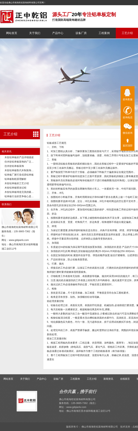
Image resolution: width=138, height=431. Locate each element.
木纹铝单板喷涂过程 (15, 187)
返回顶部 (127, 143)
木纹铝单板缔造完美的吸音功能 (22, 192)
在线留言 (125, 378)
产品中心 (57, 33)
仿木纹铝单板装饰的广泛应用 (20, 161)
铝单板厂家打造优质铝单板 (19, 174)
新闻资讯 (108, 378)
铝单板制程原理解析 (15, 179)
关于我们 (34, 33)
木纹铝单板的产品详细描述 (19, 157)
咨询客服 (127, 95)
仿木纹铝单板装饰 (14, 166)
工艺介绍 (127, 33)
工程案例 (104, 33)
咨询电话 (127, 112)
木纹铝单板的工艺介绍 (17, 183)
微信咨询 (127, 128)
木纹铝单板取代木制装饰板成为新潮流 (25, 170)
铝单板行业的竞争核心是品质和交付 (24, 196)
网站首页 (11, 33)
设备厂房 (81, 33)
